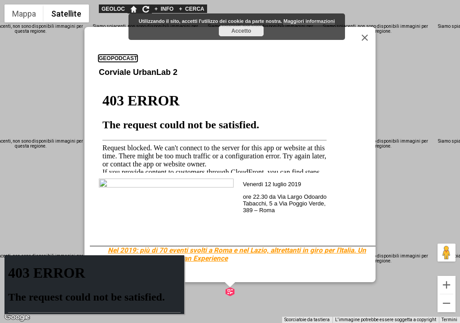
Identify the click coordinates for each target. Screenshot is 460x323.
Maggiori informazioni (309, 21)
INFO (164, 9)
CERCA (191, 9)
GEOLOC (113, 9)
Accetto (241, 31)
